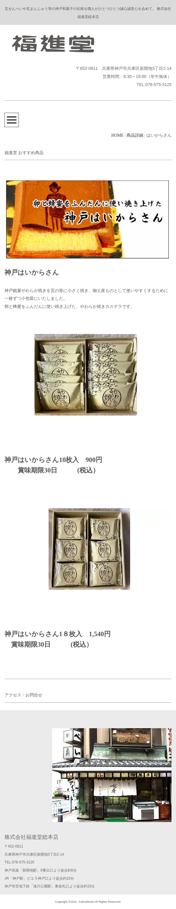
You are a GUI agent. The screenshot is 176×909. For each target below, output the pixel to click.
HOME (117, 135)
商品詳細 (135, 135)
